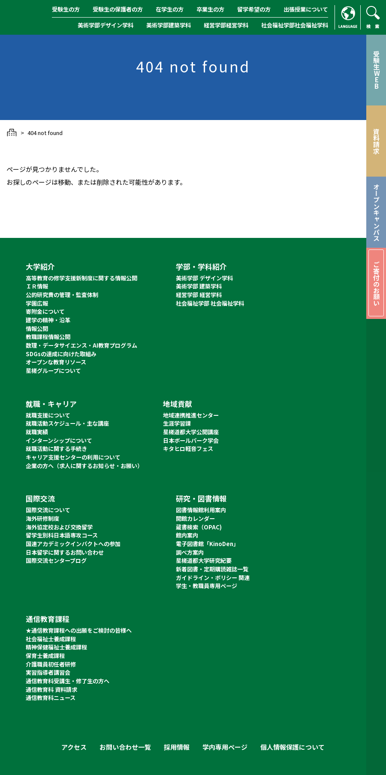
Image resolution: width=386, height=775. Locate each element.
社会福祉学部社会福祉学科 (294, 25)
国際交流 (40, 498)
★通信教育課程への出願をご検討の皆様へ (79, 630)
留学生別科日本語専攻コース (62, 535)
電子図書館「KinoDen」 (207, 544)
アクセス (74, 746)
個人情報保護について (292, 746)
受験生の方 (66, 9)
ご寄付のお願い (376, 283)
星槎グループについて (53, 370)
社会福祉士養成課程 (51, 639)
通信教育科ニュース (50, 698)
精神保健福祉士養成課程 (56, 647)
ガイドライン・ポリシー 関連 (213, 578)
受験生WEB (376, 70)
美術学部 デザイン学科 (204, 278)
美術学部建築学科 (168, 25)
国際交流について (48, 510)
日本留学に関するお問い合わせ (65, 552)
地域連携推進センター (191, 415)
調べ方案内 (190, 552)
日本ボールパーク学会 (191, 440)
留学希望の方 (254, 9)
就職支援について (48, 415)
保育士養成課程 (45, 656)
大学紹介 (40, 266)
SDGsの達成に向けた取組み (61, 354)
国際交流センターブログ (56, 560)
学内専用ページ (224, 746)
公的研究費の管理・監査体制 (62, 295)
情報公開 (37, 328)
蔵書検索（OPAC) (199, 527)
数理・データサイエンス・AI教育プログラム (81, 345)
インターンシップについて (59, 440)
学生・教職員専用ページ (206, 586)
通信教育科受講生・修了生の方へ (67, 681)
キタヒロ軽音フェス (188, 449)
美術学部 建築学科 (199, 286)
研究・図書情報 (201, 498)
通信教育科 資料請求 (51, 689)
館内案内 (187, 535)
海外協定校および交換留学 (59, 527)
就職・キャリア (51, 403)
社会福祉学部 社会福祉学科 (210, 303)
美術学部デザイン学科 (105, 25)
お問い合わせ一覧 (125, 746)
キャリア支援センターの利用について (73, 457)
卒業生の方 (210, 9)
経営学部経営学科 (226, 25)
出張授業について (305, 9)
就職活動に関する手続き (56, 449)
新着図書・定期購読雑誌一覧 (212, 569)
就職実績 (37, 432)
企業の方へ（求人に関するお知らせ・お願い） (84, 466)
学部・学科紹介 (201, 266)
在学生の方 (170, 9)
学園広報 (37, 303)
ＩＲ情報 (37, 286)
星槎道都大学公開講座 (191, 432)
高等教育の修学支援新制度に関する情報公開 (81, 278)
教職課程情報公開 (48, 337)
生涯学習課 (177, 423)
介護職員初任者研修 (51, 664)
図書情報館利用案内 (201, 510)
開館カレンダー (195, 518)
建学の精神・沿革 (48, 320)
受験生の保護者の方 (118, 9)
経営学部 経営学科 (199, 295)
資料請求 (376, 141)
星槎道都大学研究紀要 (204, 560)
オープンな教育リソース (56, 362)
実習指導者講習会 (48, 672)
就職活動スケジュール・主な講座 (67, 423)
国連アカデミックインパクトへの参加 (73, 544)
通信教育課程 (47, 618)
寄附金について (45, 311)
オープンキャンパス (376, 212)
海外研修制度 (42, 518)
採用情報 (177, 746)
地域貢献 (177, 403)
